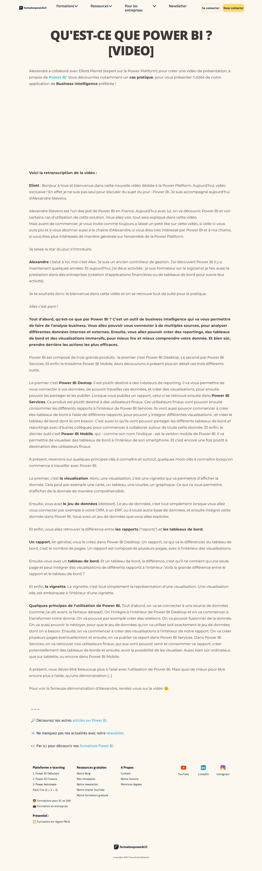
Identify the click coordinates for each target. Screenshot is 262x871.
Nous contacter (230, 10)
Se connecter (202, 10)
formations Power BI (96, 751)
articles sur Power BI (89, 725)
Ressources (101, 8)
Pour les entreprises (140, 10)
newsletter (115, 738)
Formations (67, 8)
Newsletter (177, 8)
